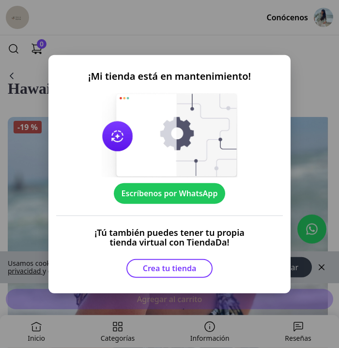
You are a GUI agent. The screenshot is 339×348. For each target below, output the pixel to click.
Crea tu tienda (170, 268)
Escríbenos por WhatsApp (170, 193)
